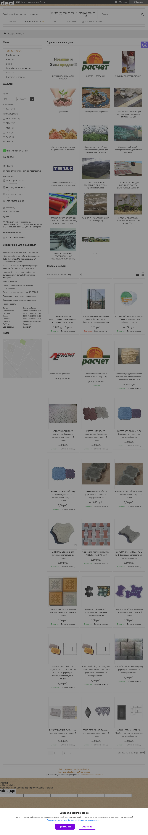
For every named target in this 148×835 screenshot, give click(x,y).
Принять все (65, 827)
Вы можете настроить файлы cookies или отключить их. (73, 820)
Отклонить (87, 827)
